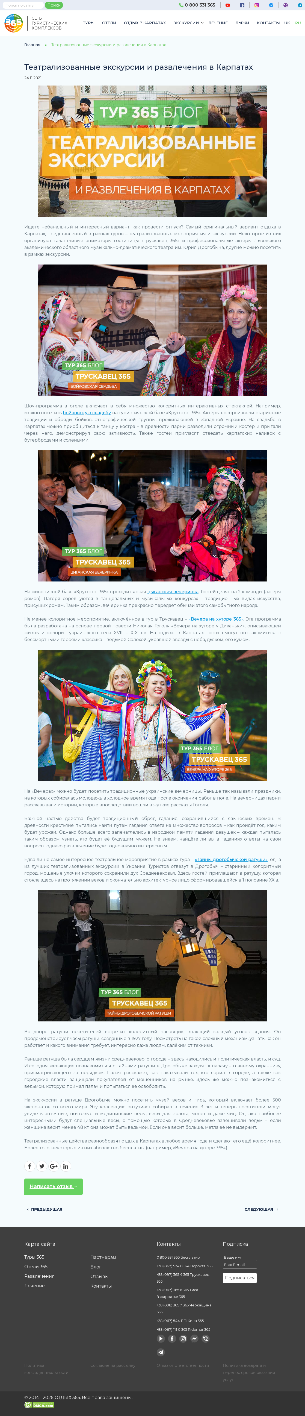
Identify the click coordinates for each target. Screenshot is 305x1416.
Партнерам (103, 1257)
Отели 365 (36, 1266)
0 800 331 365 (197, 5)
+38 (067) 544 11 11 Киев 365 (180, 1320)
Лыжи (242, 22)
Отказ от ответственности (183, 1365)
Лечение (218, 22)
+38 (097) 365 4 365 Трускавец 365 (183, 1277)
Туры (88, 22)
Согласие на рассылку (112, 1365)
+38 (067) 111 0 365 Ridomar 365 (183, 1329)
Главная (32, 44)
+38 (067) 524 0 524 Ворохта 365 (184, 1266)
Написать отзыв (53, 1186)
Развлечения (39, 1276)
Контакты (268, 22)
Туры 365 (34, 1257)
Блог (95, 1267)
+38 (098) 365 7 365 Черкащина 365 (184, 1308)
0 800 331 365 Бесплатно (178, 1257)
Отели (109, 22)
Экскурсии (186, 22)
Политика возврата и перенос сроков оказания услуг (249, 1372)
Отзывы (99, 1276)
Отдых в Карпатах (145, 22)
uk (287, 22)
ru (298, 22)
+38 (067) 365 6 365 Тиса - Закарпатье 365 (179, 1293)
